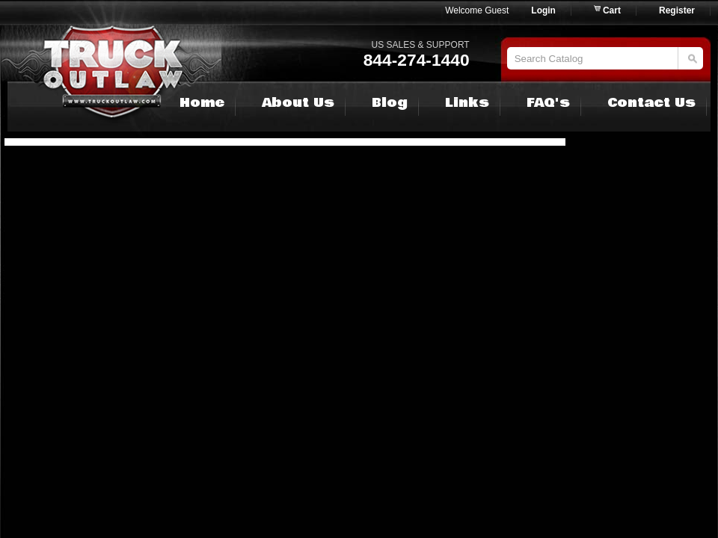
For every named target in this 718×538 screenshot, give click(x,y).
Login (543, 10)
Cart (612, 10)
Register (677, 10)
